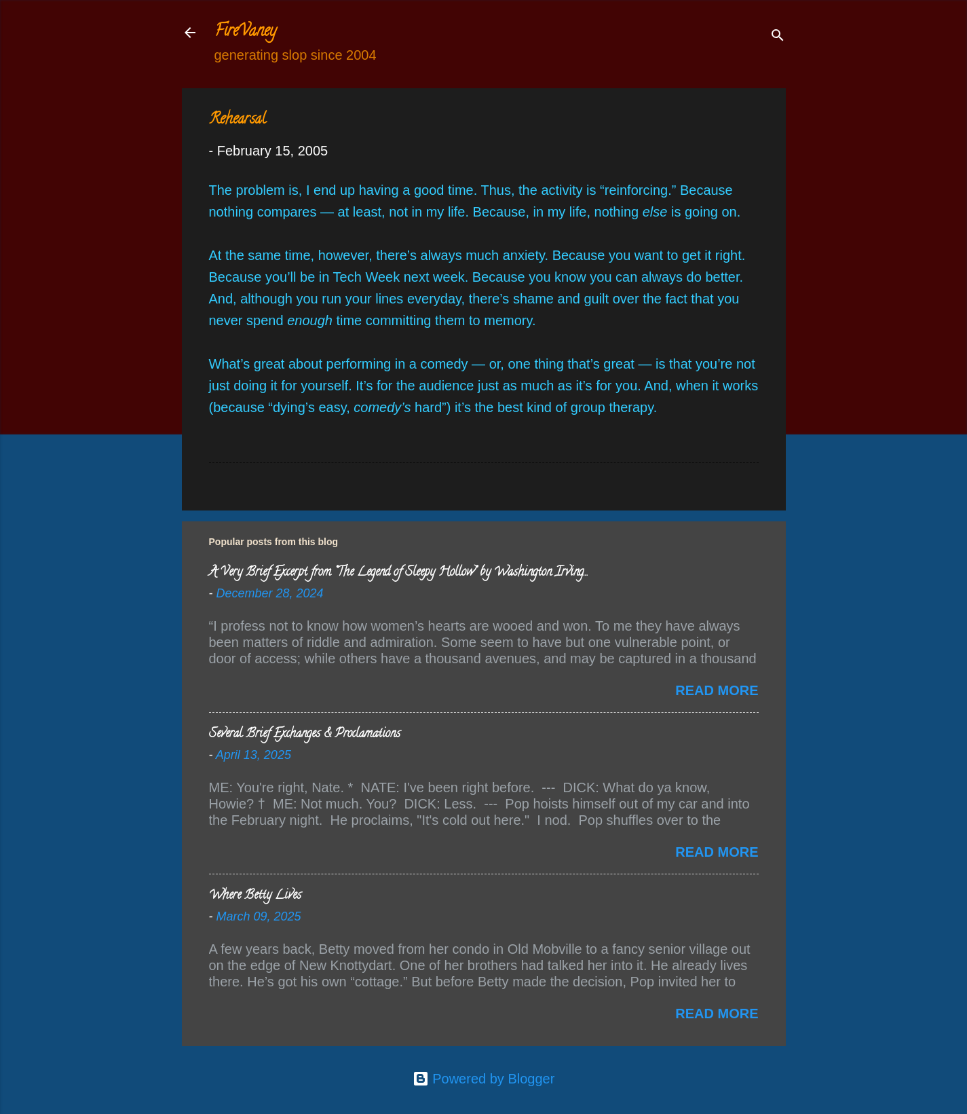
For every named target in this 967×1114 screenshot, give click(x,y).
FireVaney (245, 32)
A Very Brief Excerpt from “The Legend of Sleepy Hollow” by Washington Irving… (398, 572)
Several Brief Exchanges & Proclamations (304, 734)
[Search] (778, 37)
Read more (716, 690)
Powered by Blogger (484, 1078)
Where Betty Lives (255, 896)
